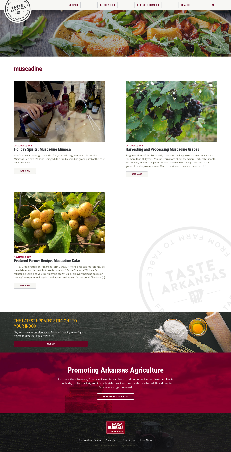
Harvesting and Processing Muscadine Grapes (162, 149)
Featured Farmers (148, 5)
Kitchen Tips (107, 5)
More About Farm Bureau (115, 396)
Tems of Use (129, 440)
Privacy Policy (112, 440)
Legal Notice (146, 440)
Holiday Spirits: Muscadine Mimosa (42, 149)
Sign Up (51, 344)
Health (185, 5)
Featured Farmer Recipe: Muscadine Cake (47, 260)
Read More (25, 171)
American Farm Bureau (90, 440)
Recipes (73, 5)
